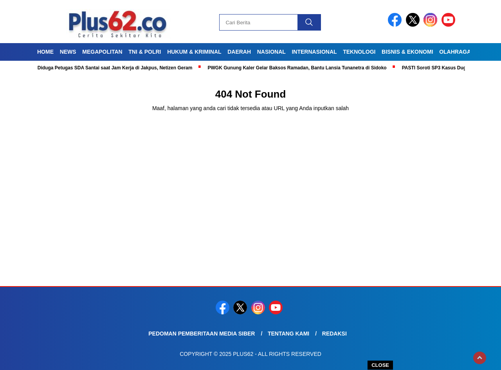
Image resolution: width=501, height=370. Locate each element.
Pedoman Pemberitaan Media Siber (201, 333)
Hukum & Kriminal (194, 52)
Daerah (239, 52)
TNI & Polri (144, 52)
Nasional (271, 52)
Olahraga (455, 52)
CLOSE (380, 365)
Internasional (314, 52)
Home (45, 52)
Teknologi (359, 52)
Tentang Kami (288, 333)
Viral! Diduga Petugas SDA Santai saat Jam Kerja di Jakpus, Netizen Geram (111, 68)
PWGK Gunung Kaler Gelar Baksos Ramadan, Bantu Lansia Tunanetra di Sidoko (299, 68)
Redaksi (334, 333)
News (68, 52)
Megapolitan (102, 52)
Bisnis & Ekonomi (407, 52)
